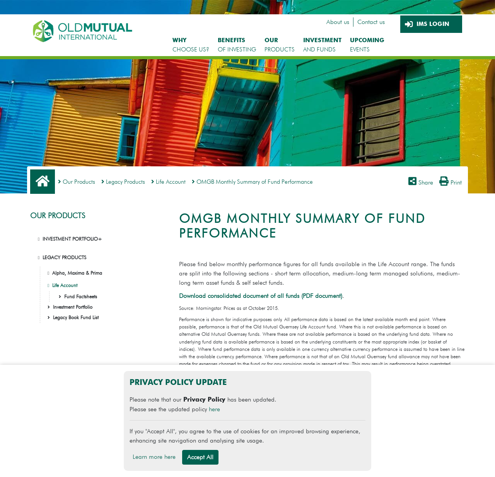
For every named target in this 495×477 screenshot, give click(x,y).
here (214, 409)
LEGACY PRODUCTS (64, 257)
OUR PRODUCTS (57, 215)
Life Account (168, 181)
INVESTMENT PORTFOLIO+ (72, 239)
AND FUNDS (322, 44)
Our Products (76, 181)
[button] (38, 239)
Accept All (200, 457)
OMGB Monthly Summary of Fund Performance (252, 181)
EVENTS (367, 44)
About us (337, 22)
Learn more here (154, 456)
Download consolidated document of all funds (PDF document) (260, 295)
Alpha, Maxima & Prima (77, 273)
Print (450, 182)
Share (420, 182)
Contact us (371, 22)
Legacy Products (123, 181)
